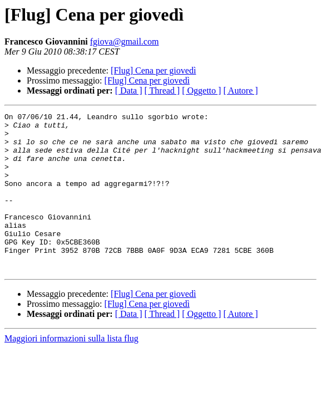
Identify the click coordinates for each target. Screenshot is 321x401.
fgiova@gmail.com (124, 41)
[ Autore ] (240, 90)
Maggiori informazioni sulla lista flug (71, 370)
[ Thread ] (162, 90)
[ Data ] (128, 90)
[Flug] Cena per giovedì (153, 70)
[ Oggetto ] (201, 90)
